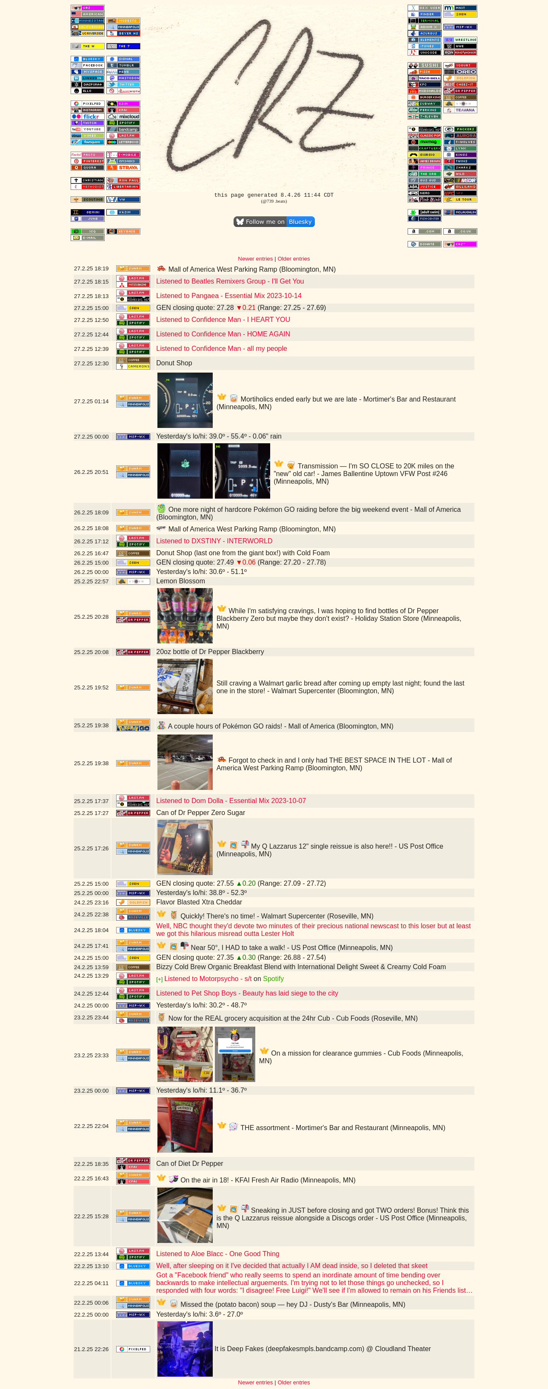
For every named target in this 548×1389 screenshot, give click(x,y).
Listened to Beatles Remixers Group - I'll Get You (230, 281)
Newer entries (255, 258)
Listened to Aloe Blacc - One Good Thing (218, 1253)
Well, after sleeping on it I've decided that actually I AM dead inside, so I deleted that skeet (292, 1265)
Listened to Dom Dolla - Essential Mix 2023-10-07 (231, 800)
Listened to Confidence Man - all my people (221, 348)
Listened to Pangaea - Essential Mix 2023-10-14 (229, 295)
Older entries (293, 258)
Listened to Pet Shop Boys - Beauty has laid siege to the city (247, 993)
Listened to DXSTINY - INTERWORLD (214, 541)
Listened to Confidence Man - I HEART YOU (223, 319)
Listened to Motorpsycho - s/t (207, 978)
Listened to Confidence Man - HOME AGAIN (223, 334)
